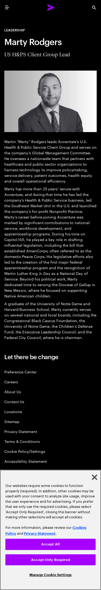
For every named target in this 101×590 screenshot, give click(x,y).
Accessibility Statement (25, 461)
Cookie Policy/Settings (24, 451)
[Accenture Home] (50, 7)
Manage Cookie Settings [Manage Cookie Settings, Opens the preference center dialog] (50, 575)
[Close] (94, 477)
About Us (12, 391)
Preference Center (20, 371)
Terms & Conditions (22, 441)
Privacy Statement (20, 431)
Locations (13, 411)
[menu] (7, 7)
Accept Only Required (50, 560)
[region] (50, 530)
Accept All (50, 544)
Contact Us (14, 401)
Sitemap (11, 421)
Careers (11, 381)
